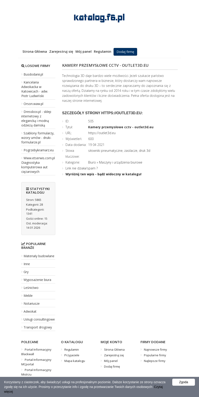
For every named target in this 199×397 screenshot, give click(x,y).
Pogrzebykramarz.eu (39, 150)
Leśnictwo (31, 287)
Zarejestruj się (61, 51)
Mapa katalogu (74, 361)
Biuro (92, 162)
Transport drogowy (38, 327)
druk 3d (144, 150)
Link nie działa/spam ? (82, 168)
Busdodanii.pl (33, 74)
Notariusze (32, 303)
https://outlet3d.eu (102, 133)
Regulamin (102, 51)
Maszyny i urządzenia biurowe (120, 162)
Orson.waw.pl (33, 104)
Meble (28, 295)
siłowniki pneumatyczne (105, 150)
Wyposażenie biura (37, 280)
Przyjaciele (71, 355)
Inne (27, 264)
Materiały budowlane (39, 256)
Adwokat (30, 311)
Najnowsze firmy (155, 349)
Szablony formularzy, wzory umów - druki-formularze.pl (37, 137)
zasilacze (130, 150)
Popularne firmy (155, 355)
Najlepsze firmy (154, 361)
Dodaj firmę (125, 52)
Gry (26, 272)
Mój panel (83, 51)
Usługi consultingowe (39, 319)
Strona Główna (34, 51)
